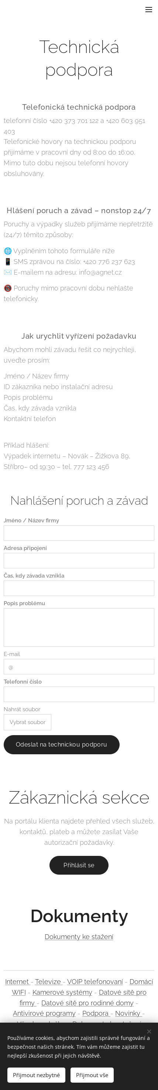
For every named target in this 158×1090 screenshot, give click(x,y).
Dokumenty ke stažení (79, 937)
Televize (49, 981)
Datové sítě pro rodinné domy (87, 1003)
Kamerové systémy (62, 992)
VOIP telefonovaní (95, 981)
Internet (18, 981)
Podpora (96, 1013)
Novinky (128, 1013)
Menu (148, 9)
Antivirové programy (44, 1013)
